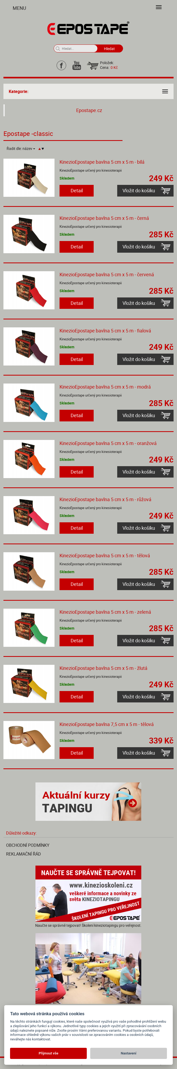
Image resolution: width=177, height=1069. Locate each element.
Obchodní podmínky (27, 845)
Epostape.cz (89, 110)
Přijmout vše (48, 1053)
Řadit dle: (21, 148)
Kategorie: (19, 91)
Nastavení (128, 1053)
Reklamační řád (23, 854)
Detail (77, 190)
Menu (19, 8)
